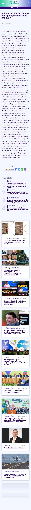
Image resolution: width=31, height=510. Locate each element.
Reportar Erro (15, 166)
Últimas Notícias (15, 8)
